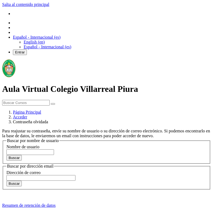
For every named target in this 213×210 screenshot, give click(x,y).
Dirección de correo (23, 172)
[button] (36, 37)
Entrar (20, 52)
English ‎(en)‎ (34, 42)
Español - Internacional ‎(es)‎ (47, 47)
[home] (9, 76)
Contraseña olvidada (30, 122)
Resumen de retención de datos (29, 205)
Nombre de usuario (22, 146)
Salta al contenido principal (25, 4)
